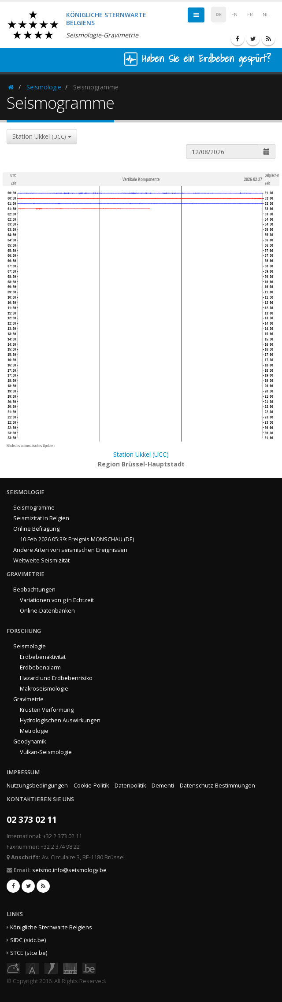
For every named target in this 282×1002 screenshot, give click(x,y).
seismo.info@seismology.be (69, 870)
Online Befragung (36, 528)
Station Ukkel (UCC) (141, 454)
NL (266, 14)
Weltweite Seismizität (41, 560)
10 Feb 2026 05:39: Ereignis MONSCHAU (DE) (77, 539)
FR (250, 14)
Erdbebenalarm (40, 667)
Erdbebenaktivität (43, 657)
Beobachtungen (34, 589)
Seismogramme (34, 507)
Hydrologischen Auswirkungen (60, 720)
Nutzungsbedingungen (37, 785)
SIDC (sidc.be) (28, 940)
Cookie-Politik (91, 785)
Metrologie (34, 731)
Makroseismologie (44, 688)
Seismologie (43, 87)
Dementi (163, 785)
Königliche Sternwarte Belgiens (51, 927)
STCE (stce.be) (28, 953)
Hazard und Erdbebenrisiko (56, 678)
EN (234, 14)
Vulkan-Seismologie (46, 752)
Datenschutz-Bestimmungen (217, 785)
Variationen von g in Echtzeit (57, 600)
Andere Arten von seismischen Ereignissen (70, 550)
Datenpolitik (130, 785)
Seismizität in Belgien (41, 518)
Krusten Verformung (47, 710)
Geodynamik (29, 741)
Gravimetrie (28, 699)
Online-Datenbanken (47, 610)
